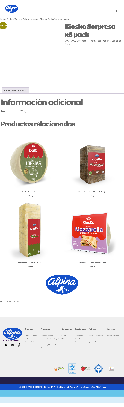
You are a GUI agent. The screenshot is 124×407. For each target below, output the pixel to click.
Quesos (43, 346)
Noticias (64, 343)
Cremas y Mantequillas (49, 349)
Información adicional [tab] (15, 94)
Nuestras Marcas (47, 340)
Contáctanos (79, 340)
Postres (43, 352)
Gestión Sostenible (31, 346)
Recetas (64, 340)
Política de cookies (95, 343)
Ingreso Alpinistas (113, 340)
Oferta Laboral (80, 343)
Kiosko (9, 23)
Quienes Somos (31, 340)
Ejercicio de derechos (96, 346)
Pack (43, 23)
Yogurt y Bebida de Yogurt (26, 23)
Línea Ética (78, 346)
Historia (27, 343)
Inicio (2, 23)
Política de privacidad (96, 340)
